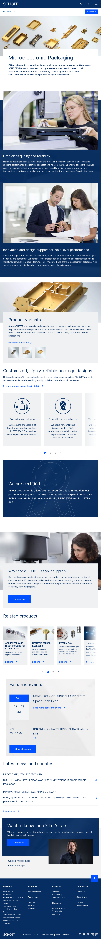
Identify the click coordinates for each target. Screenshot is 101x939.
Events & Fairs (82, 902)
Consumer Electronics (11, 900)
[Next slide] (61, 453)
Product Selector (34, 892)
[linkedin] (88, 934)
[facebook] (80, 934)
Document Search (59, 897)
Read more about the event (49, 707)
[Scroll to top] (94, 878)
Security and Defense (11, 918)
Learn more (19, 599)
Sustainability (57, 894)
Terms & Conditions (62, 935)
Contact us (91, 12)
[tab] (45, 453)
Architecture (8, 892)
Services (31, 905)
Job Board (56, 914)
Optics (5, 912)
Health (5, 903)
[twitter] (92, 934)
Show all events (23, 749)
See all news (11, 811)
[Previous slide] (40, 453)
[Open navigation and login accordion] (88, 4)
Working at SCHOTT (59, 908)
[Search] (81, 4)
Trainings (31, 908)
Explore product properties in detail (23, 386)
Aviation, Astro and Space (13, 897)
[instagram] (84, 934)
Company (56, 892)
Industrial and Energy (11, 909)
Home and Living (9, 906)
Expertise (31, 902)
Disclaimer (27, 935)
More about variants (20, 342)
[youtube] (96, 934)
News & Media (82, 905)
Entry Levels (57, 911)
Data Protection (47, 935)
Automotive (7, 894)
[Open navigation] (96, 4)
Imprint (36, 935)
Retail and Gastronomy (12, 915)
